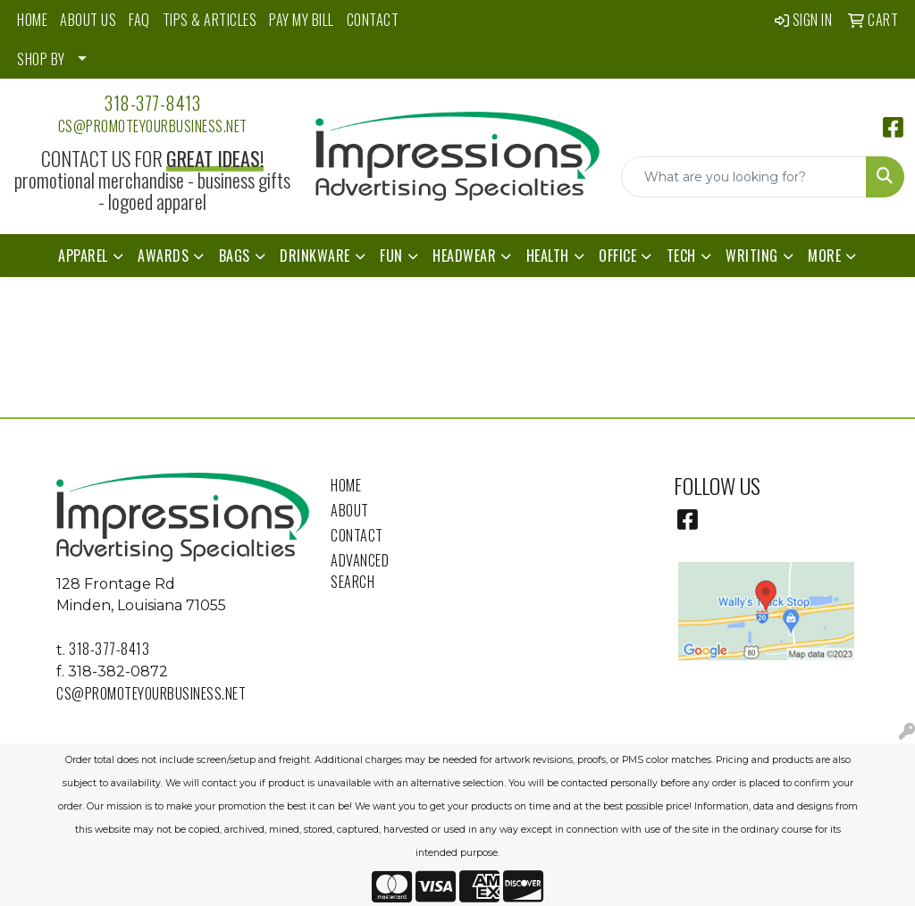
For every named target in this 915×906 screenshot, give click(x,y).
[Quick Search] (744, 176)
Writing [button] (752, 255)
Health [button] (547, 255)
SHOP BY (41, 59)
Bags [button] (234, 255)
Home (346, 485)
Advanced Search (360, 570)
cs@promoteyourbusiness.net (153, 126)
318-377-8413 (152, 102)
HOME (32, 19)
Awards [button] (163, 255)
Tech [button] (681, 255)
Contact (357, 535)
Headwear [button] (464, 255)
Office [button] (617, 255)
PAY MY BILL (301, 19)
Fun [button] (391, 255)
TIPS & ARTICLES (210, 19)
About (350, 510)
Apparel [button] (83, 255)
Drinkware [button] (315, 255)
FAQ (139, 19)
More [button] (824, 255)
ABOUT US (88, 19)
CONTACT (373, 19)
